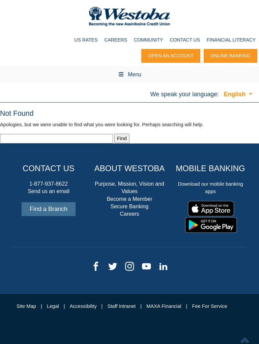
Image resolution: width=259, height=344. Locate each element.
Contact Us (185, 40)
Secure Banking (130, 206)
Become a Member (129, 199)
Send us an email (48, 191)
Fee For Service (209, 306)
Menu (129, 74)
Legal (53, 306)
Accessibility (83, 306)
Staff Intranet (121, 306)
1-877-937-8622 (48, 184)
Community (148, 40)
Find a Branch (48, 209)
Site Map (26, 306)
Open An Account (171, 55)
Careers (115, 40)
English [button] (235, 94)
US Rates (85, 40)
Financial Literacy (231, 40)
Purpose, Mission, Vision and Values (129, 187)
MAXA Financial (163, 306)
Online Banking (230, 55)
